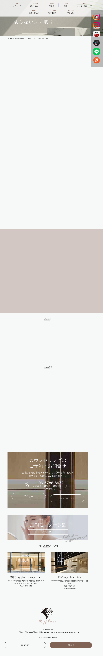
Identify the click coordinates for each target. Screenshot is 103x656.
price (56, 636)
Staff (10, 644)
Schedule (58, 644)
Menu (56, 632)
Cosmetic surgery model (65, 640)
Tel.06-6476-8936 (69, 562)
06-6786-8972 (51, 458)
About (11, 640)
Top (10, 632)
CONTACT (25, 619)
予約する (29, 472)
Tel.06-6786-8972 (26, 560)
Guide (11, 648)
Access (57, 648)
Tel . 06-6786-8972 (48, 611)
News (10, 636)
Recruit (11, 652)
